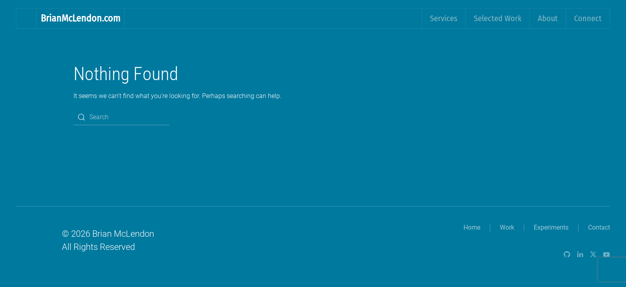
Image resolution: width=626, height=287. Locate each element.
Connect (588, 18)
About (548, 18)
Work (507, 227)
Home (472, 227)
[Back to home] (26, 18)
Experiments (551, 227)
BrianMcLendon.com (80, 18)
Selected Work (497, 18)
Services (444, 18)
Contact (599, 227)
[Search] (121, 117)
